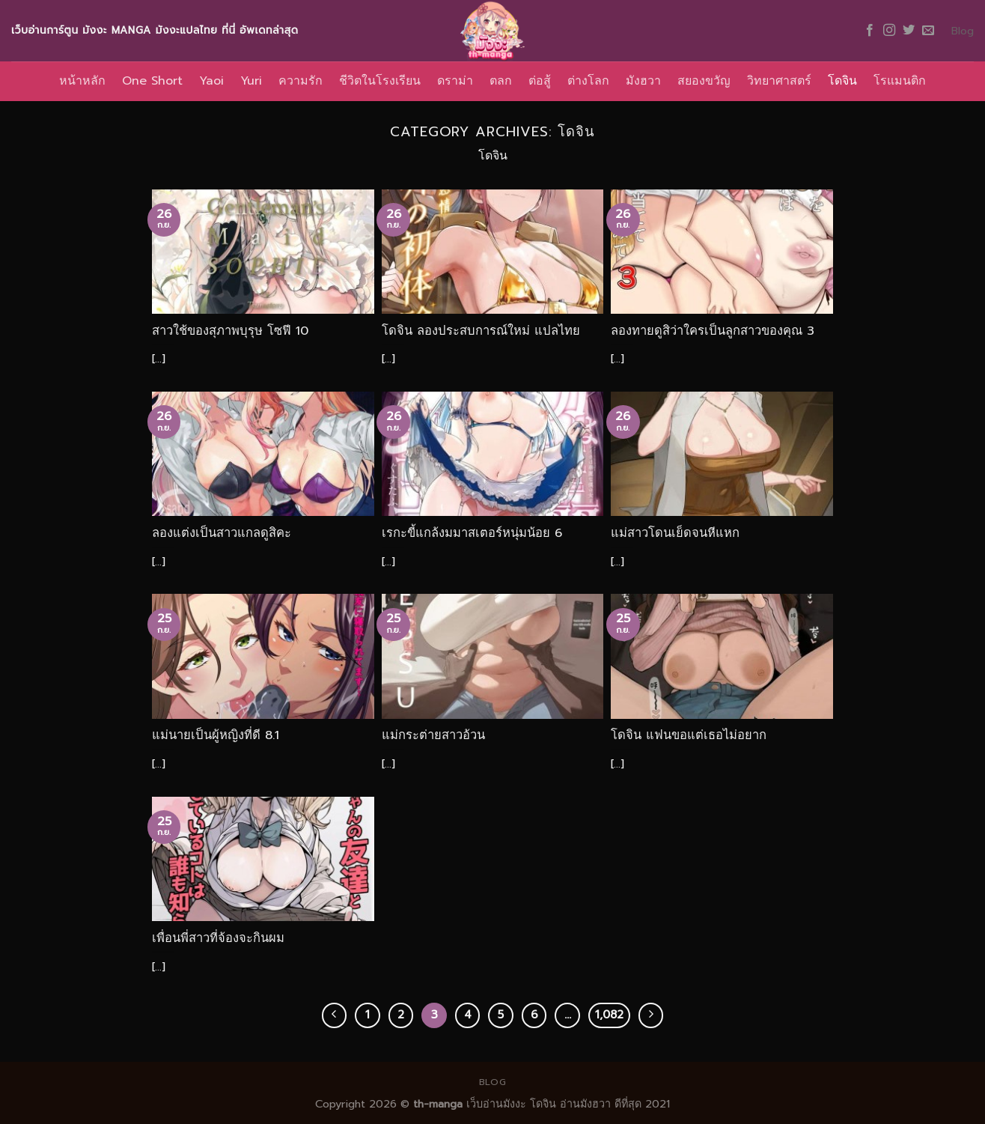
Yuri (251, 81)
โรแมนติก (899, 81)
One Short (152, 81)
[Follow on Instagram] (889, 30)
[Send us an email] (928, 30)
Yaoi (211, 81)
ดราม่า (455, 81)
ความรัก (300, 81)
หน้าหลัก (82, 81)
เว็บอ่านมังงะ (494, 1104)
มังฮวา (643, 81)
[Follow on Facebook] (870, 30)
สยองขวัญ (704, 81)
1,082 (609, 1014)
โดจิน (842, 81)
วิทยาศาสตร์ (779, 81)
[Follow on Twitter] (909, 30)
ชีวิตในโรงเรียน (380, 81)
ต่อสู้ (539, 81)
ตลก (501, 81)
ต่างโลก (588, 81)
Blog (962, 30)
